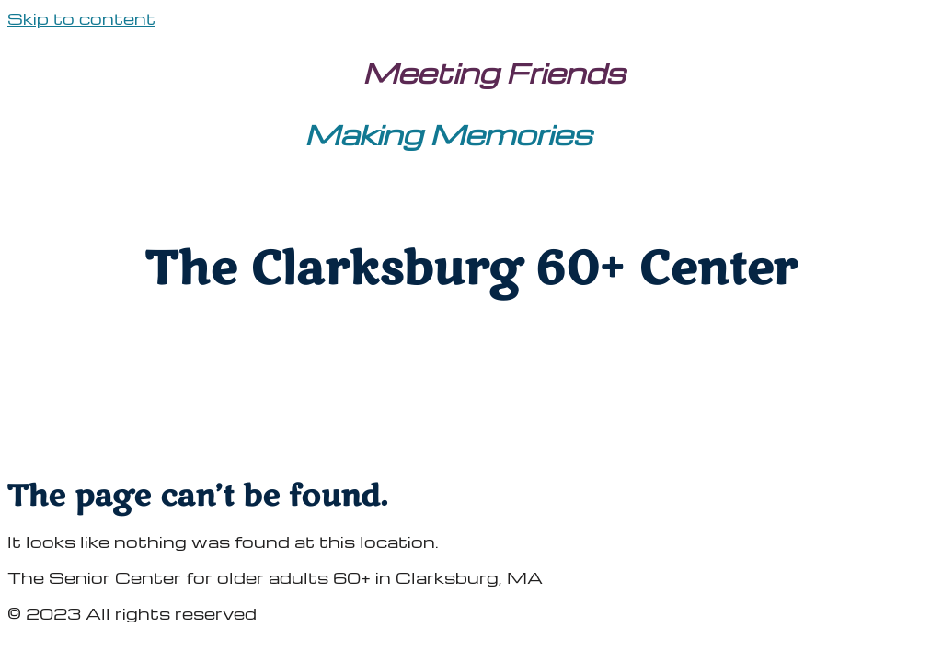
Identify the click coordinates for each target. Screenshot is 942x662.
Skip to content (81, 18)
